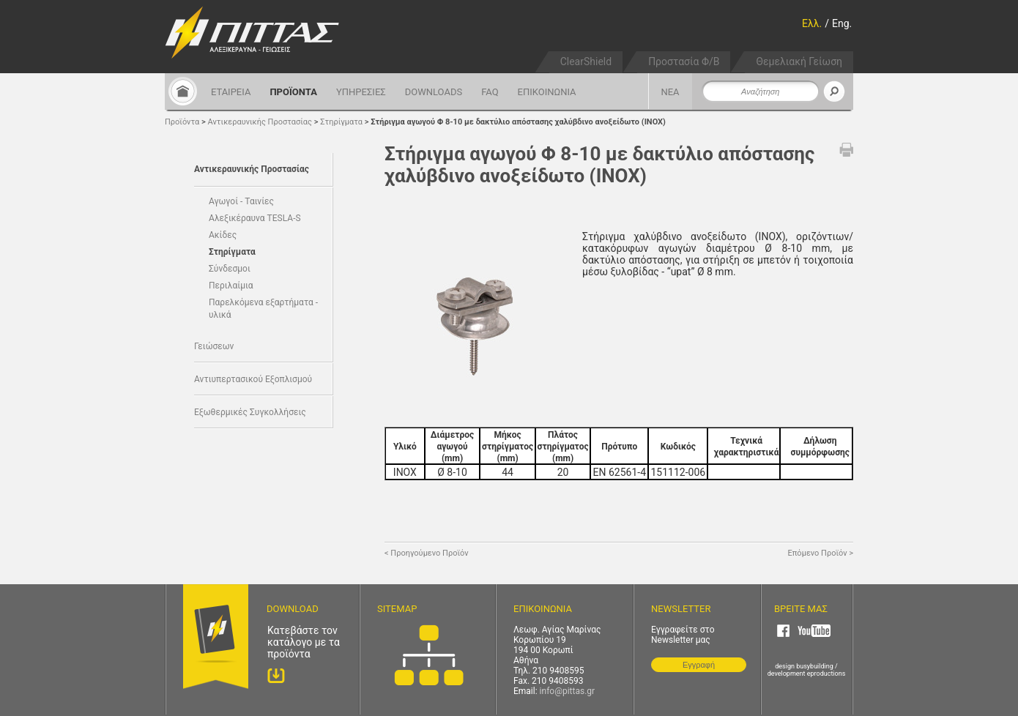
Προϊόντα (182, 122)
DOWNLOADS (433, 91)
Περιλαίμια (231, 285)
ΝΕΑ (670, 91)
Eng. (842, 23)
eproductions (826, 673)
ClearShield (586, 61)
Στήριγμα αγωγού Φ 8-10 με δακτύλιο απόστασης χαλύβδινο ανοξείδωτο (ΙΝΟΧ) (518, 122)
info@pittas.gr (567, 691)
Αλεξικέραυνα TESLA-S (255, 218)
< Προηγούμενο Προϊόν (426, 553)
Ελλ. (812, 23)
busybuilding (814, 666)
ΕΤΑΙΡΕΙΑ (230, 91)
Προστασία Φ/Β (683, 61)
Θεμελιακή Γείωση (799, 61)
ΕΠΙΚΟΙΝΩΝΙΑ (547, 91)
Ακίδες (223, 235)
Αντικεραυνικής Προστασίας (260, 122)
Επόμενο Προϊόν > (820, 553)
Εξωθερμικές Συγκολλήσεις (250, 412)
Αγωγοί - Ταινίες (241, 201)
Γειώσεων (214, 346)
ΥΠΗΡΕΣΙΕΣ (361, 91)
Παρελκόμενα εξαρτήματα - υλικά (263, 308)
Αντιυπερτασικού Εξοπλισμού (253, 379)
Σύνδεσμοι (229, 269)
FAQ (489, 91)
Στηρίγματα (342, 122)
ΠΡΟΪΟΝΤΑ (293, 91)
